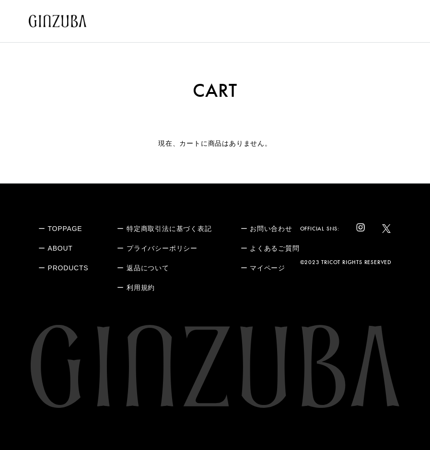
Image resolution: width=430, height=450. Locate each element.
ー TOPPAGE (60, 228)
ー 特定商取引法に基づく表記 (164, 228)
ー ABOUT (55, 248)
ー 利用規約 (136, 287)
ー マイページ (263, 268)
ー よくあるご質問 (270, 248)
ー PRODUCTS (63, 268)
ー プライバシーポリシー (157, 248)
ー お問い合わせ (266, 228)
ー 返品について (143, 268)
